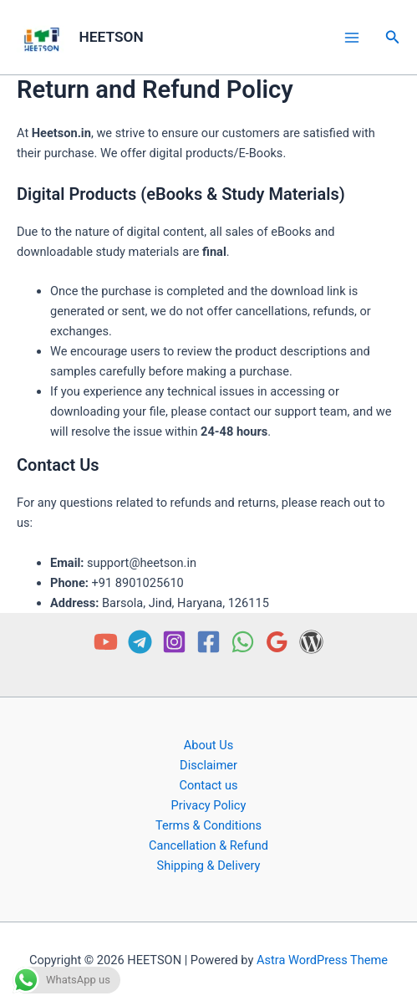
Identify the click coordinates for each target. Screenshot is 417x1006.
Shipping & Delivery (209, 865)
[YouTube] (106, 642)
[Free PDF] (311, 642)
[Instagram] (174, 642)
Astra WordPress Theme (322, 960)
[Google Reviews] (277, 642)
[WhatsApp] (243, 642)
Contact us (208, 785)
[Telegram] (140, 642)
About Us (208, 745)
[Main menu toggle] (351, 37)
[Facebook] (208, 642)
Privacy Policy (209, 805)
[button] (392, 37)
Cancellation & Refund (208, 845)
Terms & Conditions (208, 825)
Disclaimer (208, 765)
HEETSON (111, 36)
